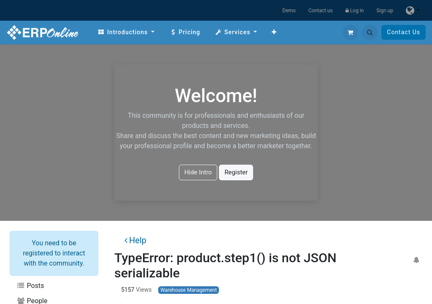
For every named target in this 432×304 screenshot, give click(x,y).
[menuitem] (126, 32)
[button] (370, 32)
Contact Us (403, 32)
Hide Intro (198, 172)
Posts (30, 286)
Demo (289, 11)
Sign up (384, 11)
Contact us (320, 11)
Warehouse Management (188, 290)
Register (236, 172)
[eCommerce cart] (351, 32)
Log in (355, 11)
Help (135, 240)
